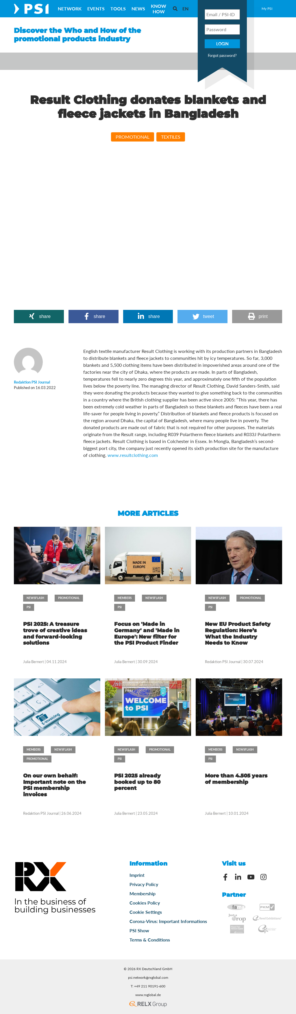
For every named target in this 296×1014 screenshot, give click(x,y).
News (138, 8)
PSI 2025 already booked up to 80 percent (137, 782)
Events (96, 8)
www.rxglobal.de (148, 995)
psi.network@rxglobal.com (148, 977)
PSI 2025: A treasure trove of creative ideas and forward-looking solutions (55, 633)
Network (70, 8)
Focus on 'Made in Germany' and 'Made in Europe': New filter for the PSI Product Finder (147, 633)
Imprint (137, 875)
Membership (143, 893)
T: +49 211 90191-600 (148, 986)
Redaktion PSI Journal (222, 661)
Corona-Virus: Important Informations (168, 921)
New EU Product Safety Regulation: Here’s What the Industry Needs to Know (238, 633)
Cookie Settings (146, 912)
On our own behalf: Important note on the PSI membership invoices (54, 785)
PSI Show (139, 930)
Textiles (170, 136)
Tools (118, 8)
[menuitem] (185, 8)
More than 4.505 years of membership (236, 779)
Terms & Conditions (150, 939)
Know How (158, 8)
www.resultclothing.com (133, 455)
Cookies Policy (145, 902)
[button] (39, 316)
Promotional (132, 136)
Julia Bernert (33, 661)
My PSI (267, 8)
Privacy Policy (144, 884)
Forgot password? (222, 55)
